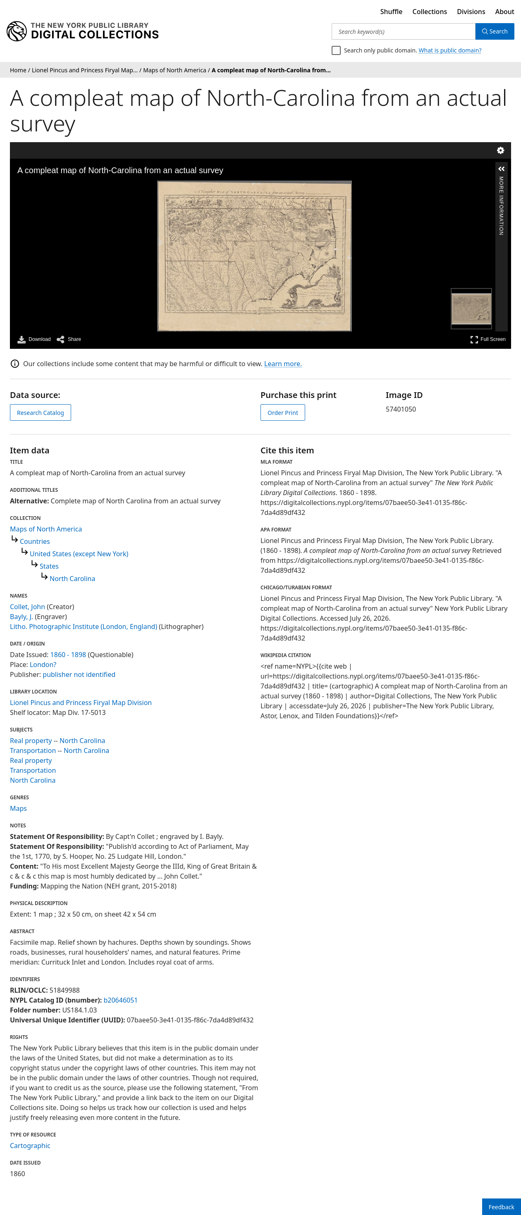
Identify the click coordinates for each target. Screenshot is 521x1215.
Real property (31, 740)
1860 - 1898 (68, 654)
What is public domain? (450, 50)
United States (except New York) (79, 553)
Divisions (471, 11)
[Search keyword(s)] (404, 31)
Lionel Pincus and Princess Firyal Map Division (81, 702)
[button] (501, 169)
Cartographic (30, 1145)
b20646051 (120, 1000)
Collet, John (27, 606)
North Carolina (72, 578)
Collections (430, 11)
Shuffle (391, 11)
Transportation (33, 750)
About (504, 11)
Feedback (501, 1207)
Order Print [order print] (283, 413)
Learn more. (283, 363)
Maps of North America (46, 529)
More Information (501, 179)
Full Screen (488, 339)
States (49, 566)
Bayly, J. (21, 616)
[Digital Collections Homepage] (82, 31)
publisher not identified (79, 674)
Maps (18, 808)
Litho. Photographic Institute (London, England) (83, 626)
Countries (35, 541)
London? (43, 664)
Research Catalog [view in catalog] (40, 413)
